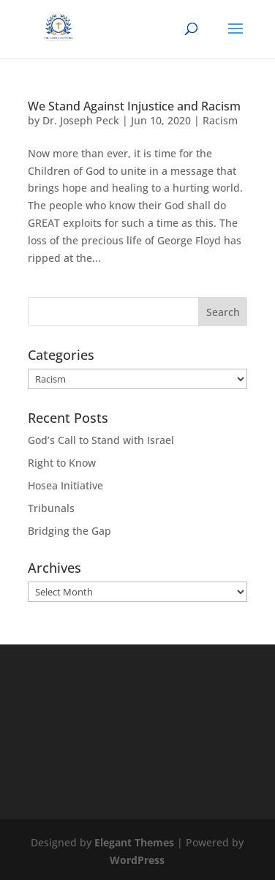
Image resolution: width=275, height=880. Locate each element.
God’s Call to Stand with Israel (101, 440)
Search (223, 312)
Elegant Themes (134, 842)
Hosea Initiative (65, 485)
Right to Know (62, 463)
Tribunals (51, 508)
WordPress (137, 860)
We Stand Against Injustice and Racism (134, 106)
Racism (220, 120)
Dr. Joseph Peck (80, 120)
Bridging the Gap (69, 531)
